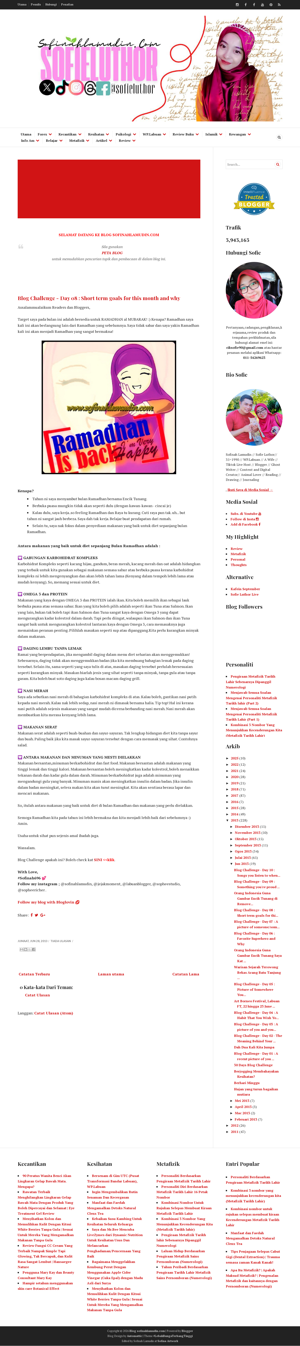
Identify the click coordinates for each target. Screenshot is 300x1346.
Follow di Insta (245, 519)
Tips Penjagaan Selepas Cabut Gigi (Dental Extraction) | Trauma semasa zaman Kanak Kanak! (253, 1256)
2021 (235, 770)
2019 (235, 783)
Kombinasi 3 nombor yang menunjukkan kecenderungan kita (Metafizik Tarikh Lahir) (253, 1195)
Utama (22, 4)
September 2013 (248, 845)
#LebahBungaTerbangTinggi (173, 1336)
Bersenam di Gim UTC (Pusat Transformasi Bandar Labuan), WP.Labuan (113, 1181)
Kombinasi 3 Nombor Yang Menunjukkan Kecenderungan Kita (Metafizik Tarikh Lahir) (254, 730)
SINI (98, 859)
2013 (235, 820)
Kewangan (237, 134)
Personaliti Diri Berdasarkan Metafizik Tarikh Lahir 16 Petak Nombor (182, 1192)
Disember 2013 (247, 826)
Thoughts (239, 564)
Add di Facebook (245, 524)
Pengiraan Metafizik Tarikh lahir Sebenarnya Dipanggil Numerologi (181, 1240)
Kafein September (245, 589)
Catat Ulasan (37, 994)
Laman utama (111, 973)
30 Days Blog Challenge (253, 1065)
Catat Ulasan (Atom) (53, 1012)
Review (125, 140)
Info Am (27, 140)
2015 (235, 808)
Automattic (134, 1336)
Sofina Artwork (167, 1341)
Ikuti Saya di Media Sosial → (250, 489)
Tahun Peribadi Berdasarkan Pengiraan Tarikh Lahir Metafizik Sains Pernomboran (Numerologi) (184, 1272)
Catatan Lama (185, 973)
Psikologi (123, 134)
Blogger (187, 1331)
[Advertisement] (109, 189)
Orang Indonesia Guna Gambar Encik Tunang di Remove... (256, 898)
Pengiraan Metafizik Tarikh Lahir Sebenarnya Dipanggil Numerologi (250, 681)
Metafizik (77, 140)
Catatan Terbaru (34, 973)
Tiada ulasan (60, 941)
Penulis (36, 4)
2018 (235, 789)
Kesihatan (96, 134)
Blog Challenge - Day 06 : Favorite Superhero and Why (254, 938)
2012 (235, 1125)
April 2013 (243, 1106)
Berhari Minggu (247, 1082)
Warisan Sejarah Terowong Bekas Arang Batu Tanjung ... (257, 972)
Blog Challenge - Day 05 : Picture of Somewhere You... (254, 989)
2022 (235, 764)
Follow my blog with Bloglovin (46, 902)
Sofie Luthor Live (245, 594)
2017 (235, 795)
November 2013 (248, 832)
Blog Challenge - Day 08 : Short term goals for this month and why (99, 297)
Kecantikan (67, 134)
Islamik (211, 134)
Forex (42, 134)
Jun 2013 (242, 863)
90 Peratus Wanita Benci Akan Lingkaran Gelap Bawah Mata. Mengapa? (44, 1181)
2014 (235, 814)
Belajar (52, 140)
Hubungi (51, 4)
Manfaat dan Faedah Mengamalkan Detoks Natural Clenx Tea (111, 1208)
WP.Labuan (152, 134)
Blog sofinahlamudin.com (147, 1331)
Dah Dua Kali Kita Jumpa (254, 1047)
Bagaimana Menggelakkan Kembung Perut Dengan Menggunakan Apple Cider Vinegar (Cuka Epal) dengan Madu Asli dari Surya (115, 1272)
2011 (235, 1131)
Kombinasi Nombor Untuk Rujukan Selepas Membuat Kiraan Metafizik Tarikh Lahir (184, 1208)
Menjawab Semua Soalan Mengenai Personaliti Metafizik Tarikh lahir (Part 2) (251, 698)
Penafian (67, 4)
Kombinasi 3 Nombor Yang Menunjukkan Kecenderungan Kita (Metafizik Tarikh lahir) (184, 1224)
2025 (235, 758)
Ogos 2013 (243, 851)
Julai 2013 (243, 857)
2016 (235, 801)
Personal (238, 559)
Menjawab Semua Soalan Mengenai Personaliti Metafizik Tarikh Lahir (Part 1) (251, 714)
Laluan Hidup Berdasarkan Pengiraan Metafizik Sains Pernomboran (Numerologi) (180, 1256)
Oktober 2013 (246, 839)
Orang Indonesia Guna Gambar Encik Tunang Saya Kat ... (258, 955)
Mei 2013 (242, 1100)
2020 (235, 777)
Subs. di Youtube (246, 513)
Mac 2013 (243, 1113)
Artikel (101, 140)
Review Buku (183, 134)
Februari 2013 (246, 1119)
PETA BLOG (112, 252)
